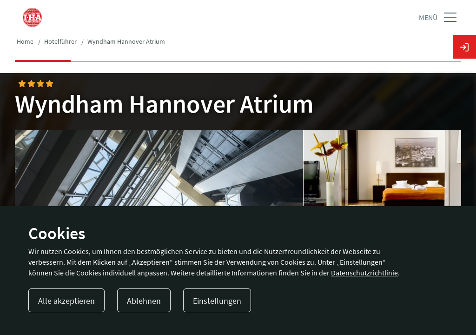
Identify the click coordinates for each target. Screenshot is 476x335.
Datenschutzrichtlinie (364, 272)
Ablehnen (144, 300)
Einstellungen (217, 300)
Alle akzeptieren (66, 300)
